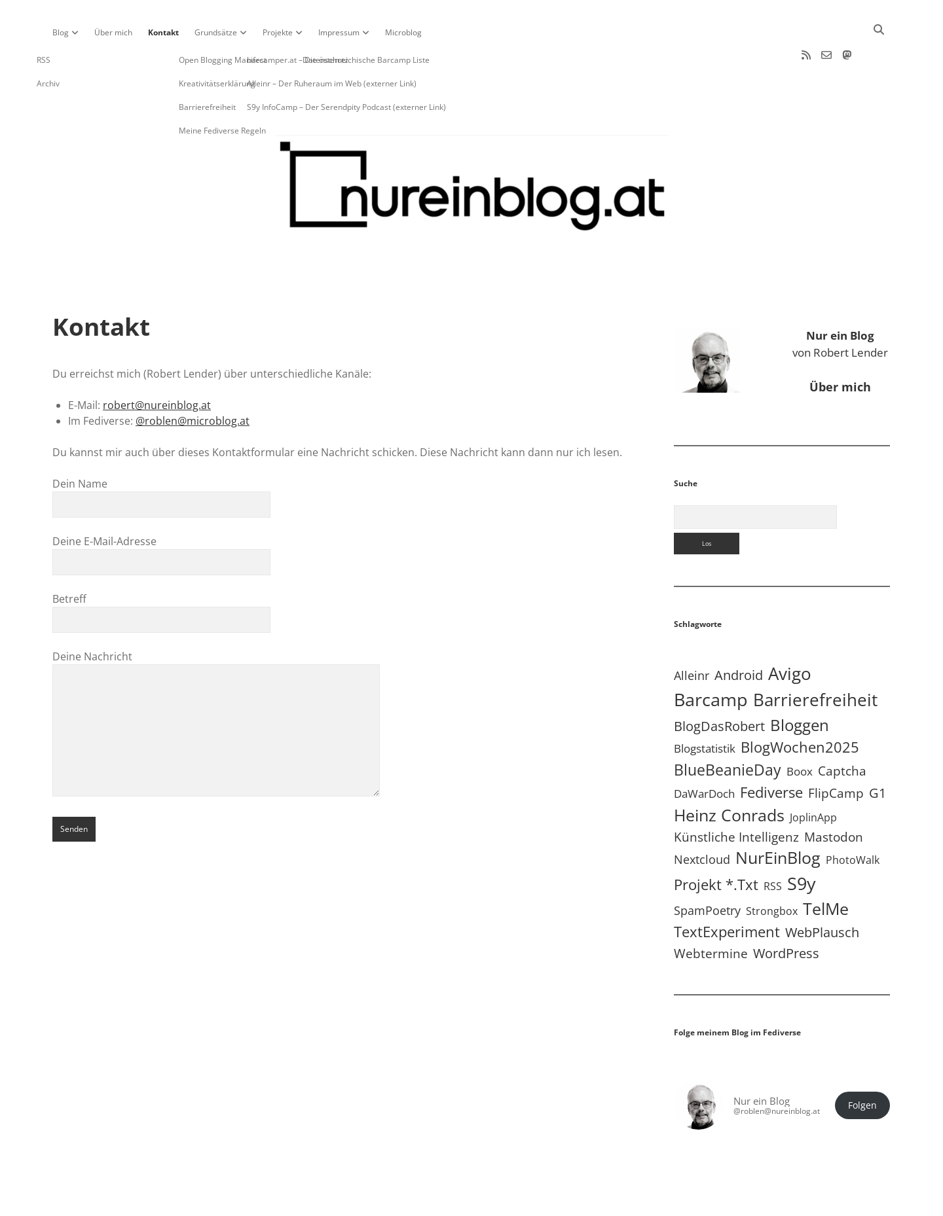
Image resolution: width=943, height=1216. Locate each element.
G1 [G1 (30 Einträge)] (877, 751)
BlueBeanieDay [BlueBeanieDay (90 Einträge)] (727, 727)
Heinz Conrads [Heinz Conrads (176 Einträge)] (729, 773)
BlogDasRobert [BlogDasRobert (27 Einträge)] (719, 684)
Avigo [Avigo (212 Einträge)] (789, 631)
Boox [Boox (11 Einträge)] (799, 729)
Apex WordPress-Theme (430, 1201)
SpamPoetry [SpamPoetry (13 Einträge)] (707, 868)
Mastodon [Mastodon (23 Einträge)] (833, 795)
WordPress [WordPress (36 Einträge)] (786, 911)
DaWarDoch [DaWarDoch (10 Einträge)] (704, 751)
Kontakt (163, 32)
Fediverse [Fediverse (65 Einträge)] (771, 750)
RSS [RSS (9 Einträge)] (773, 843)
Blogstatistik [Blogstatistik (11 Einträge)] (704, 706)
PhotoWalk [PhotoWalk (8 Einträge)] (852, 818)
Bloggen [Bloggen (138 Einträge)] (799, 683)
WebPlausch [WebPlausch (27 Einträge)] (822, 890)
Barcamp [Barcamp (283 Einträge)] (711, 658)
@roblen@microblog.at (193, 379)
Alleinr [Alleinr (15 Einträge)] (691, 633)
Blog (60, 32)
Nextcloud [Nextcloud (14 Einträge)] (702, 817)
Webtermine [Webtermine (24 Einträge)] (711, 911)
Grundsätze (215, 32)
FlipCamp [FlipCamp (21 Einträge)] (836, 751)
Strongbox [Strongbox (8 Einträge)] (772, 869)
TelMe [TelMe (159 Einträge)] (826, 867)
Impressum (339, 32)
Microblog (403, 32)
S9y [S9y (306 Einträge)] (801, 841)
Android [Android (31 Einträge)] (738, 633)
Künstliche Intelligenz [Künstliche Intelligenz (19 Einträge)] (736, 795)
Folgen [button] (862, 1063)
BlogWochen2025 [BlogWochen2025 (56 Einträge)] (800, 705)
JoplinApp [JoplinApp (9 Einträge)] (813, 775)
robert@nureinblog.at (157, 363)
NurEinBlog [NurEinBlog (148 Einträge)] (778, 816)
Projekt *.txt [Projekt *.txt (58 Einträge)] (716, 842)
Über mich (113, 32)
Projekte (278, 32)
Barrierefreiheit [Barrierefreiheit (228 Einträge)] (815, 658)
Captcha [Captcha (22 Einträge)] (842, 729)
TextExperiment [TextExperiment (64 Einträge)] (727, 889)
